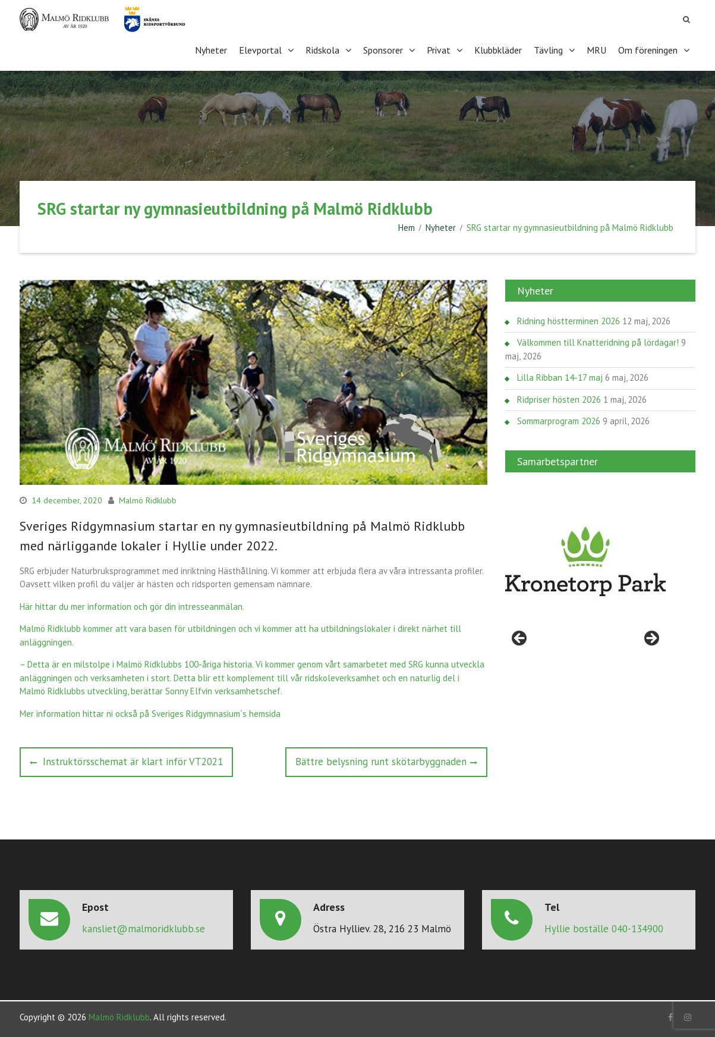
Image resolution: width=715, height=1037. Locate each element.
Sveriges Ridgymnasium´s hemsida (216, 713)
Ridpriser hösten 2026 (559, 399)
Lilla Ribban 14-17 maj (560, 377)
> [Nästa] (651, 639)
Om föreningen (648, 50)
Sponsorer (383, 50)
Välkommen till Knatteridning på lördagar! (598, 342)
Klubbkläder (498, 50)
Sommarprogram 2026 (558, 421)
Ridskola (322, 50)
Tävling (548, 50)
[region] (585, 561)
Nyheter (211, 50)
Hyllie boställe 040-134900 (603, 928)
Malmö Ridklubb (148, 500)
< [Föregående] (520, 639)
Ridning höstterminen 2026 (568, 321)
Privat (439, 50)
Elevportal (260, 50)
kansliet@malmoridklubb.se (143, 928)
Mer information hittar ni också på (86, 713)
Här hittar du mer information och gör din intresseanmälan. (132, 606)
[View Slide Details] (585, 561)
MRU (596, 50)
